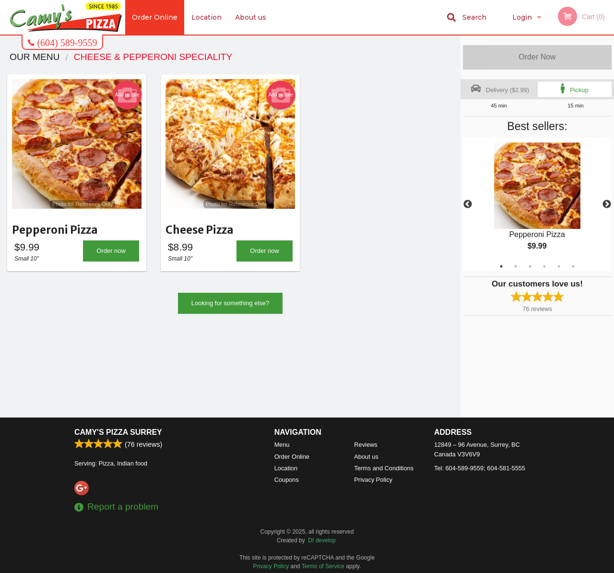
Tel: (479, 468)
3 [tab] (530, 266)
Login (522, 17)
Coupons (286, 479)
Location (206, 17)
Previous (467, 204)
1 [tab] (501, 266)
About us (251, 17)
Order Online (154, 17)
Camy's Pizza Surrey (118, 432)
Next (607, 204)
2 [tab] (515, 266)
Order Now (537, 57)
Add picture (127, 95)
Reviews (365, 444)
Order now (111, 253)
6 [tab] (573, 266)
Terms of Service (323, 566)
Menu (282, 444)
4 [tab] (544, 266)
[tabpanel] (537, 204)
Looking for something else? (230, 306)
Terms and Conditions (383, 468)
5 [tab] (559, 266)
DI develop (321, 540)
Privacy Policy (373, 479)
